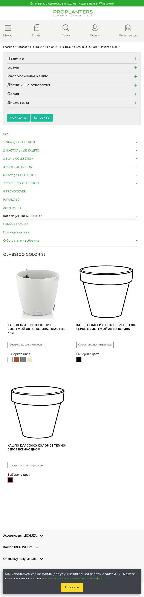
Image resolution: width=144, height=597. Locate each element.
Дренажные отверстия (28, 85)
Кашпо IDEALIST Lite (17, 547)
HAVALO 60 (11, 199)
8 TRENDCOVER (14, 191)
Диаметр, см (19, 103)
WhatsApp (106, 3)
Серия (13, 94)
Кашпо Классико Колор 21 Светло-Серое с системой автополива (106, 327)
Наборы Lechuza (15, 224)
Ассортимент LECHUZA (20, 535)
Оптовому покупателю (20, 559)
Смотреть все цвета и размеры (26, 344)
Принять (72, 587)
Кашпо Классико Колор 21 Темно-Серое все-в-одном (37, 447)
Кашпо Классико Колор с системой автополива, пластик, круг (37, 329)
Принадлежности (16, 232)
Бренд (13, 68)
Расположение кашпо (27, 76)
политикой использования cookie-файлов (75, 578)
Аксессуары (12, 208)
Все (6, 134)
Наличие (15, 59)
